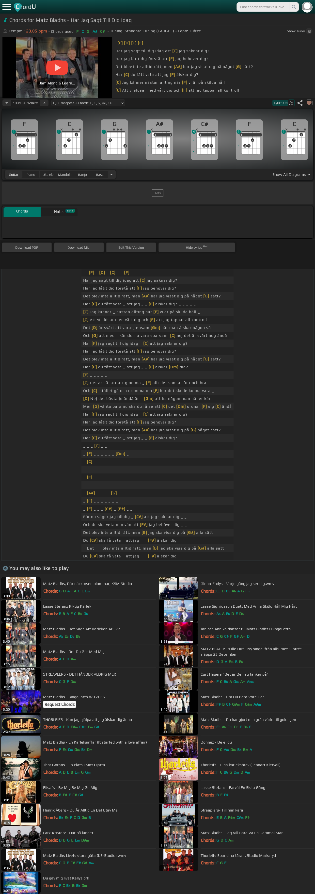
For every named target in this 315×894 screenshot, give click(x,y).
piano (31, 175)
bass (100, 175)
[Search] (293, 7)
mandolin (65, 175)
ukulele (48, 175)
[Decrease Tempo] (6, 102)
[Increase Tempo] (44, 102)
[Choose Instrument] (111, 174)
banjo (82, 175)
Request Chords (60, 704)
